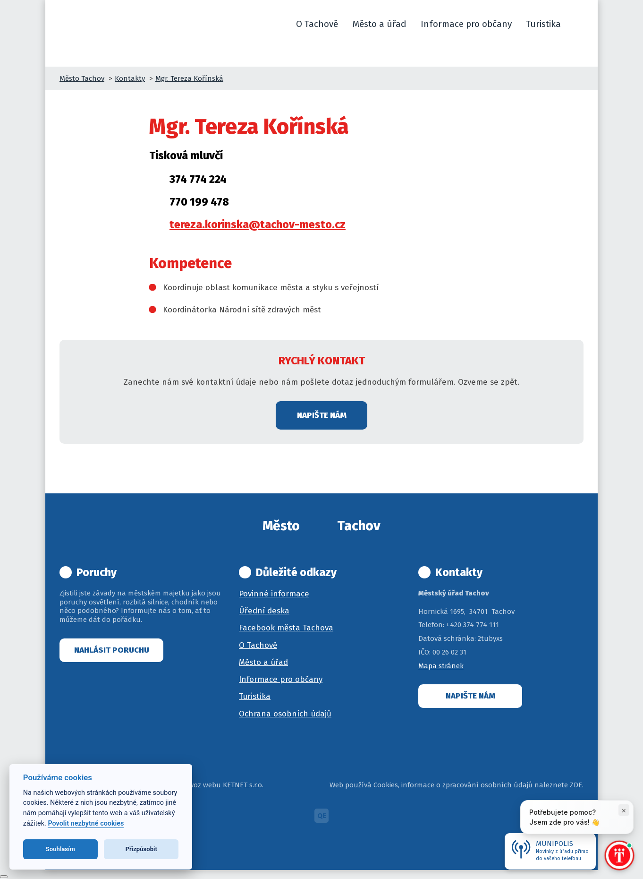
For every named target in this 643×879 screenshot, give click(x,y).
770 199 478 (199, 201)
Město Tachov (81, 78)
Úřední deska (264, 611)
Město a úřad (263, 662)
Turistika (255, 696)
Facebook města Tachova (286, 628)
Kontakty (130, 78)
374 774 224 (198, 179)
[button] (579, 24)
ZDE (576, 785)
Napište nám (322, 415)
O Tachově (258, 645)
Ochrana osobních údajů (285, 714)
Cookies (385, 785)
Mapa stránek (441, 666)
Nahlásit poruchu (111, 650)
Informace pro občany (280, 679)
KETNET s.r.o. (243, 785)
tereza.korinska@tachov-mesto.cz (257, 224)
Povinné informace (274, 594)
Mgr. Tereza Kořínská (189, 78)
